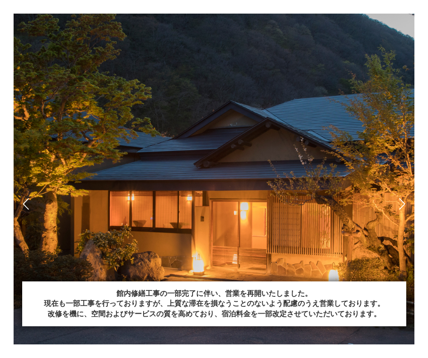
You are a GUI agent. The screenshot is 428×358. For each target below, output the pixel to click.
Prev (26, 204)
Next (402, 204)
